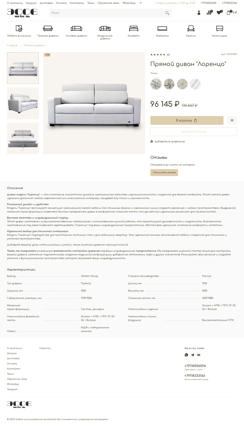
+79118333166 (229, 3)
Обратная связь (108, 3)
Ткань (153, 73)
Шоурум (31, 3)
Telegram (12, 389)
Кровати (137, 36)
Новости (45, 348)
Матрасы (165, 36)
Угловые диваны (78, 36)
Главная (12, 45)
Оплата (61, 3)
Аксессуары (224, 36)
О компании (15, 3)
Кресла (195, 36)
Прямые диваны (48, 36)
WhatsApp (129, 3)
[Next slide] (23, 150)
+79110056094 (208, 3)
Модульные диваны (107, 37)
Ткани (91, 3)
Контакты (77, 3)
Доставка (46, 3)
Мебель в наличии (19, 36)
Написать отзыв (164, 172)
